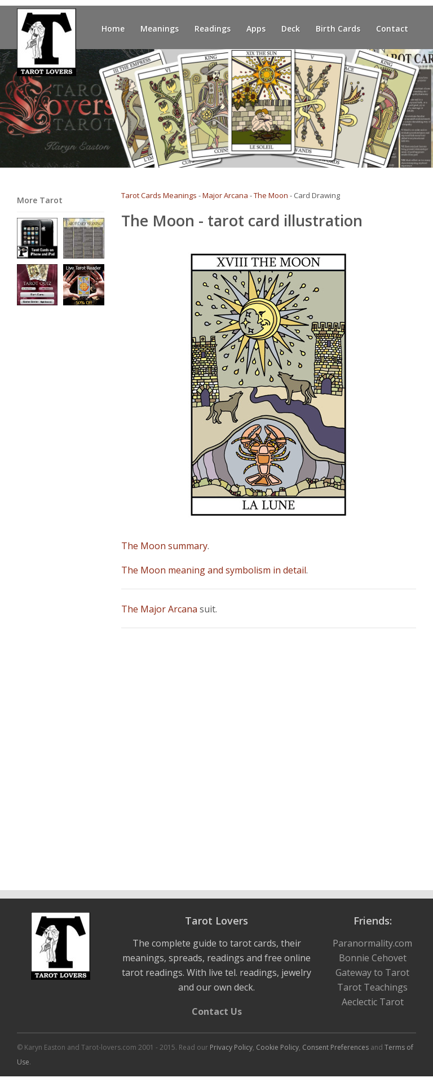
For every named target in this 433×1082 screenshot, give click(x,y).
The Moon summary (164, 546)
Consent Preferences (335, 1047)
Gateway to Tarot (372, 972)
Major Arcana (225, 195)
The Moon (271, 195)
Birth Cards (338, 28)
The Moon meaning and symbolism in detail (213, 570)
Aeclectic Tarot (373, 1002)
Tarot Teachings (372, 987)
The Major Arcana (159, 609)
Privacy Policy (231, 1047)
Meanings (159, 28)
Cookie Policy (277, 1047)
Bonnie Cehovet (373, 958)
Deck (290, 28)
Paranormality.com (372, 943)
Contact (392, 28)
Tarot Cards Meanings (159, 195)
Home (113, 28)
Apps (256, 28)
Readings (213, 28)
